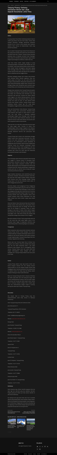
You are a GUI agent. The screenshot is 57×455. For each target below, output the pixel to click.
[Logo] (8, 1)
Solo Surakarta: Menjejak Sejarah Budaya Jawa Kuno (21, 426)
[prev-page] (8, 432)
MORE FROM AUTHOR (21, 416)
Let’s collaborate (33, 1)
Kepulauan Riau (17, 5)
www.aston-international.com (18, 318)
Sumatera (12, 5)
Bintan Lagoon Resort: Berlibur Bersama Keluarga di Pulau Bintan (29, 412)
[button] (48, 1)
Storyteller (26, 1)
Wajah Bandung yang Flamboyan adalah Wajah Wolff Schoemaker (12, 426)
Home (9, 5)
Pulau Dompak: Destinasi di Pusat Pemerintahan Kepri (14, 412)
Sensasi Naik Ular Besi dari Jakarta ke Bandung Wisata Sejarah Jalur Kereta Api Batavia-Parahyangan (31, 427)
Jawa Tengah (19, 423)
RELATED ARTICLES (12, 416)
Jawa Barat (28, 423)
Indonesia (11, 1)
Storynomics (16, 1)
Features (21, 1)
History (9, 423)
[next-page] (10, 432)
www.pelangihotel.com (17, 331)
